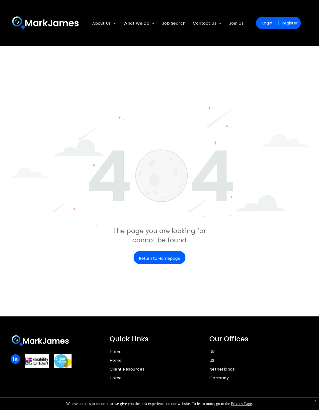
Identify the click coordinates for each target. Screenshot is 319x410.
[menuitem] (104, 25)
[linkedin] (15, 359)
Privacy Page (241, 404)
